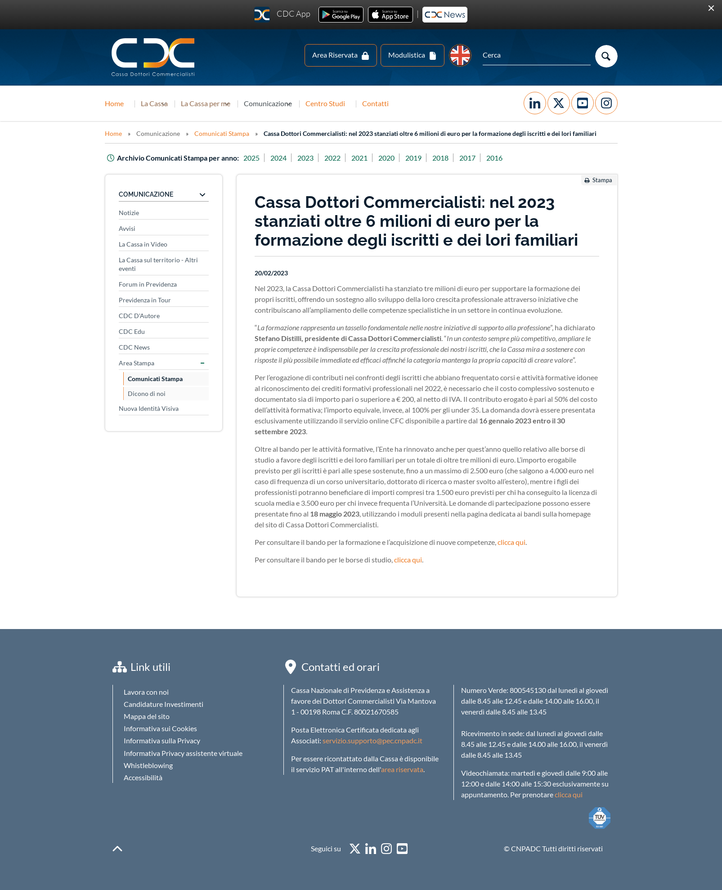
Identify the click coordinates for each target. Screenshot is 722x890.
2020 (386, 157)
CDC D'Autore (139, 315)
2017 (467, 157)
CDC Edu (132, 331)
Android (340, 14)
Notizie (129, 212)
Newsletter (444, 14)
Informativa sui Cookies (160, 728)
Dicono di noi (147, 393)
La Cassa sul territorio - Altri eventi (158, 264)
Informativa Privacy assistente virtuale (183, 753)
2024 (278, 157)
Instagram (606, 103)
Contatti (421, 103)
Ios (390, 14)
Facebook (535, 103)
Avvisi (127, 228)
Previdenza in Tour (145, 300)
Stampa (602, 180)
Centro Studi (371, 103)
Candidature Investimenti (163, 704)
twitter (355, 848)
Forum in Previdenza (148, 284)
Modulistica (406, 54)
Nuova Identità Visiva (149, 408)
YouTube (582, 103)
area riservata (402, 769)
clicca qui (511, 542)
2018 (440, 157)
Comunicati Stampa (221, 133)
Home (114, 103)
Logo (154, 57)
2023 (305, 157)
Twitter (558, 103)
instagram (386, 848)
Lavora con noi (146, 692)
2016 (494, 157)
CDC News (134, 347)
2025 (251, 157)
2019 (413, 157)
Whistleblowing (148, 765)
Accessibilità (143, 777)
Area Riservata (335, 54)
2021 (359, 157)
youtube (402, 848)
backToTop (117, 848)
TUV (599, 818)
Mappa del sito (147, 716)
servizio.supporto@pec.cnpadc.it (372, 740)
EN (460, 55)
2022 (332, 157)
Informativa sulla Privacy (162, 740)
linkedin (370, 848)
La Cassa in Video (143, 244)
